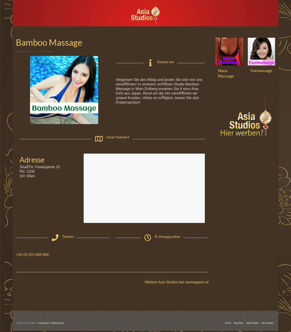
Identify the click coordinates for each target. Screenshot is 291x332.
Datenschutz (57, 323)
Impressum (43, 323)
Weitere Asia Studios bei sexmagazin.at (177, 282)
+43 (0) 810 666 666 (32, 255)
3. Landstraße (44, 51)
